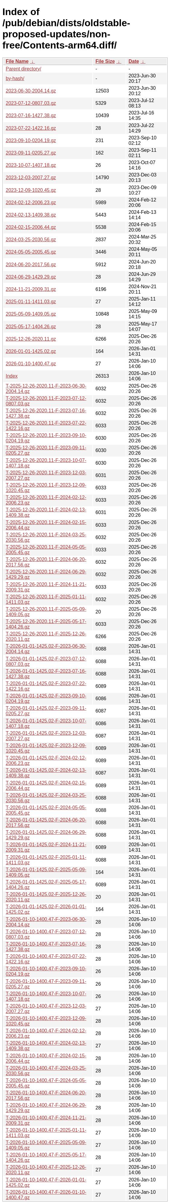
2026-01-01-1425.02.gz (31, 351)
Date (134, 61)
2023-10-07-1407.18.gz (31, 165)
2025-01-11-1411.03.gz (31, 301)
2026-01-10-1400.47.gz (31, 363)
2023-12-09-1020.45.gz (31, 190)
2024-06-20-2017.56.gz (31, 264)
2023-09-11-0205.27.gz (31, 152)
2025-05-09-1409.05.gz (31, 314)
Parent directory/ (23, 68)
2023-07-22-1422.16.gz (31, 128)
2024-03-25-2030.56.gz (31, 239)
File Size (105, 61)
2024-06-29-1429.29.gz (31, 276)
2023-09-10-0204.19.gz (31, 140)
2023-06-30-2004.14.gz (31, 90)
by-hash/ (15, 78)
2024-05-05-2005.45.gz (31, 251)
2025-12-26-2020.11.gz (31, 339)
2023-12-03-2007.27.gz (31, 177)
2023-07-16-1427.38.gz (31, 115)
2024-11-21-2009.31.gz (31, 289)
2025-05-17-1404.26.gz (31, 326)
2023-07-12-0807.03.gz (31, 103)
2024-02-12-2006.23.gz (31, 202)
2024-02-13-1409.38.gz (31, 214)
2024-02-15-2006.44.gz (31, 227)
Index (12, 376)
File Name (17, 61)
